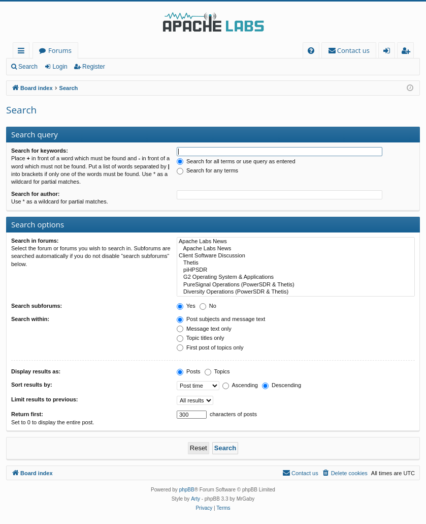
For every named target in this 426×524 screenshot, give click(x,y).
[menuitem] (311, 51)
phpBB (186, 489)
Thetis (296, 263)
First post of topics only (210, 347)
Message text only (204, 329)
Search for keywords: (39, 151)
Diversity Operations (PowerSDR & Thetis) (296, 292)
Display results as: (35, 371)
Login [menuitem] (389, 52)
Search (28, 66)
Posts (189, 371)
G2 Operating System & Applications (296, 277)
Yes (186, 306)
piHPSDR (296, 270)
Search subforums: (36, 306)
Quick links (23, 52)
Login (59, 66)
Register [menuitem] (407, 52)
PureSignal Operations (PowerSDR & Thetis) (296, 284)
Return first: (27, 414)
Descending (281, 385)
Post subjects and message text (221, 319)
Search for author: (35, 194)
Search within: (30, 319)
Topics (217, 371)
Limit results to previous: (44, 399)
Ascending (240, 385)
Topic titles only (200, 338)
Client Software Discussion (296, 255)
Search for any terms (207, 170)
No (208, 306)
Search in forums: (35, 241)
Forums (60, 50)
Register (93, 66)
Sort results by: (31, 385)
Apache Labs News (296, 241)
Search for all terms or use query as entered (236, 161)
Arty (195, 499)
